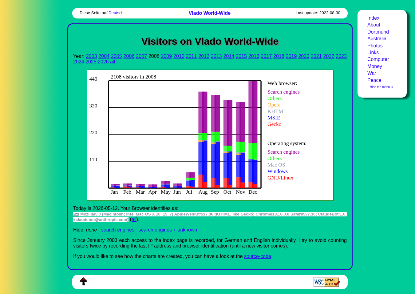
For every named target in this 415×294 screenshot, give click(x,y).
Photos (375, 45)
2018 (278, 56)
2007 (141, 56)
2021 (316, 56)
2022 (328, 56)
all (112, 61)
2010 (178, 56)
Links (373, 52)
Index (373, 18)
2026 (103, 61)
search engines (118, 229)
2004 (103, 56)
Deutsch (116, 12)
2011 (191, 56)
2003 (91, 56)
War (371, 73)
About (373, 24)
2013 (216, 56)
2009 (166, 56)
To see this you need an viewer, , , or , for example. (205, 134)
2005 (116, 56)
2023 (341, 56)
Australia (376, 38)
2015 (241, 56)
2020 (303, 56)
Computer (378, 59)
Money (374, 66)
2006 (129, 56)
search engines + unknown (168, 229)
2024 (78, 61)
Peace (374, 80)
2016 (253, 56)
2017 (266, 56)
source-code (257, 256)
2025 (91, 61)
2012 (203, 56)
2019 (291, 56)
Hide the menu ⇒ (381, 87)
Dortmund (378, 31)
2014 (229, 56)
